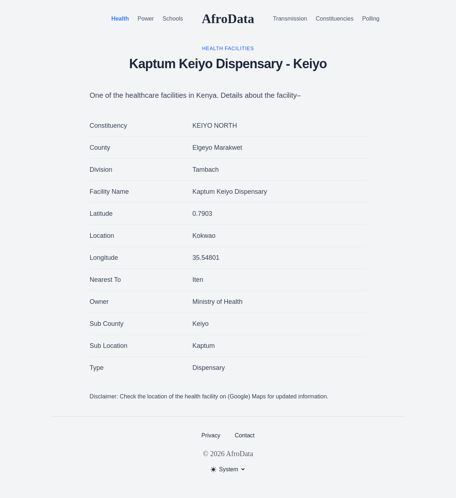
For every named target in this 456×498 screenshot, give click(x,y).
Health (120, 19)
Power (146, 19)
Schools (173, 19)
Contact (244, 435)
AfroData (228, 19)
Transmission (290, 19)
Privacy (211, 435)
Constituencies (335, 19)
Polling (371, 19)
